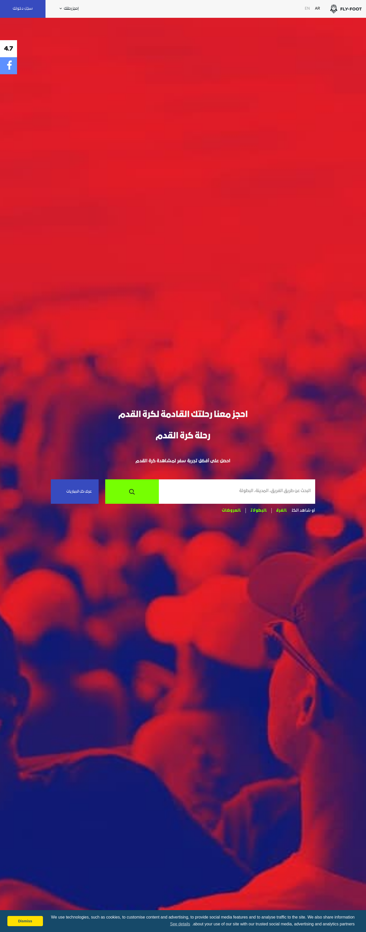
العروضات (231, 510)
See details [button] (180, 924)
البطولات (259, 510)
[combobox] (234, 491)
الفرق (281, 510)
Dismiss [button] (25, 921)
